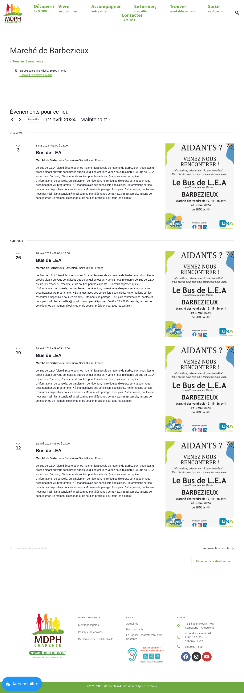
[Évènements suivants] (19, 119)
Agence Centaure (147, 686)
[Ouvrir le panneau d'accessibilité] (22, 684)
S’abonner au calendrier (211, 561)
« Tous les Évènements (26, 61)
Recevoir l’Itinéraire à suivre (35, 74)
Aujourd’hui (33, 119)
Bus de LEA (49, 152)
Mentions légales (88, 625)
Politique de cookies (90, 631)
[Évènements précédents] (12, 119)
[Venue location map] (177, 83)
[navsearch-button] (237, 13)
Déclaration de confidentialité (95, 638)
